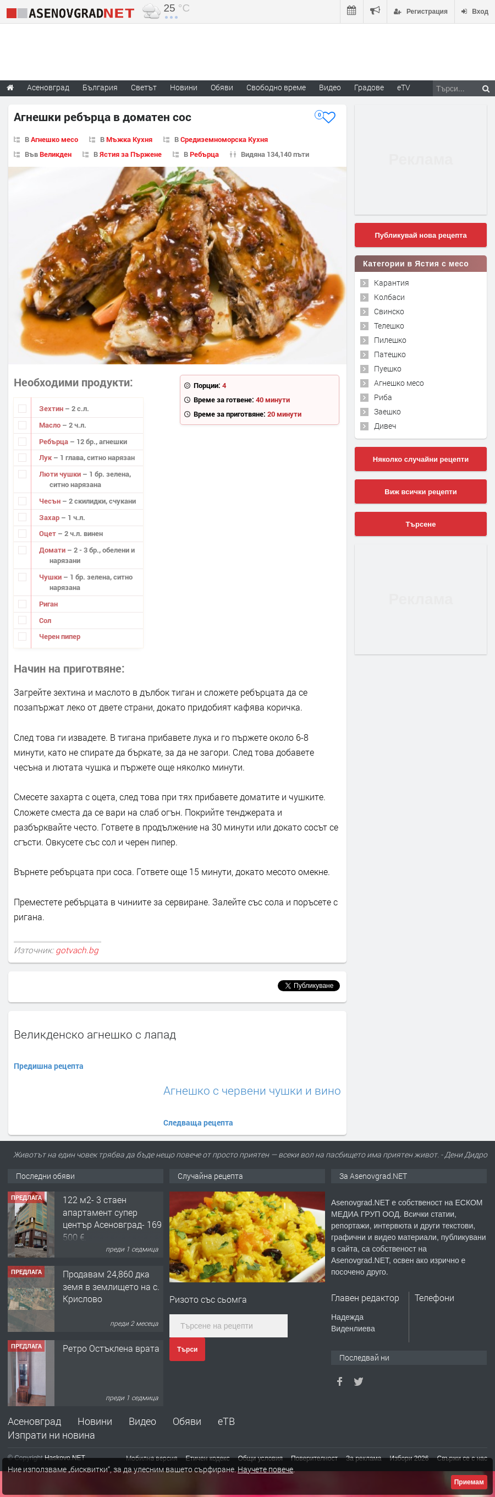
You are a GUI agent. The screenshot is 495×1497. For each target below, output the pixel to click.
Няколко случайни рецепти (421, 459)
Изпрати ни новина (51, 1434)
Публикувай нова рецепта (420, 235)
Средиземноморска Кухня (224, 139)
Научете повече (265, 1469)
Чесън (50, 501)
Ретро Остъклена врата (111, 1348)
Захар (50, 517)
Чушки (51, 577)
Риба (383, 397)
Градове (369, 87)
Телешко (389, 325)
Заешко (387, 411)
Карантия (391, 282)
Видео (142, 1421)
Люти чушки (60, 474)
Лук (46, 457)
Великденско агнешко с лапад (95, 1034)
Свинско (389, 311)
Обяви (187, 1421)
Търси (187, 1349)
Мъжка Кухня (129, 139)
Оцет (48, 533)
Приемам (469, 1482)
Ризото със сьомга (208, 1299)
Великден (56, 154)
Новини (183, 87)
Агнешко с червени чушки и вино (252, 1090)
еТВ (226, 1421)
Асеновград (34, 1421)
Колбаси (389, 297)
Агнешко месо (54, 139)
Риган (48, 604)
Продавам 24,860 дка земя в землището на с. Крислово (111, 1286)
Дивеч (385, 425)
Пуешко (388, 368)
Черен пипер (59, 636)
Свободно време (276, 87)
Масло (50, 425)
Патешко (390, 354)
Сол (45, 620)
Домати (53, 550)
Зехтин (52, 408)
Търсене (421, 524)
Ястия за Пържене (131, 154)
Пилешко (390, 340)
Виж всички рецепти (420, 492)
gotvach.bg (77, 949)
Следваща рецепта (198, 1122)
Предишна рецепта (49, 1066)
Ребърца (204, 154)
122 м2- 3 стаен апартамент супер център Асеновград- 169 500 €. (112, 1218)
